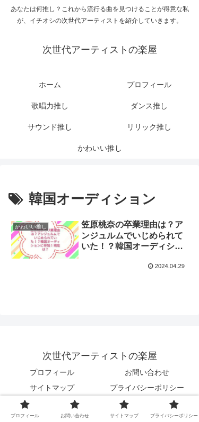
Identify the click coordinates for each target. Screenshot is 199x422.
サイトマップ (52, 387)
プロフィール (52, 372)
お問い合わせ (147, 372)
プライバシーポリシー (147, 387)
